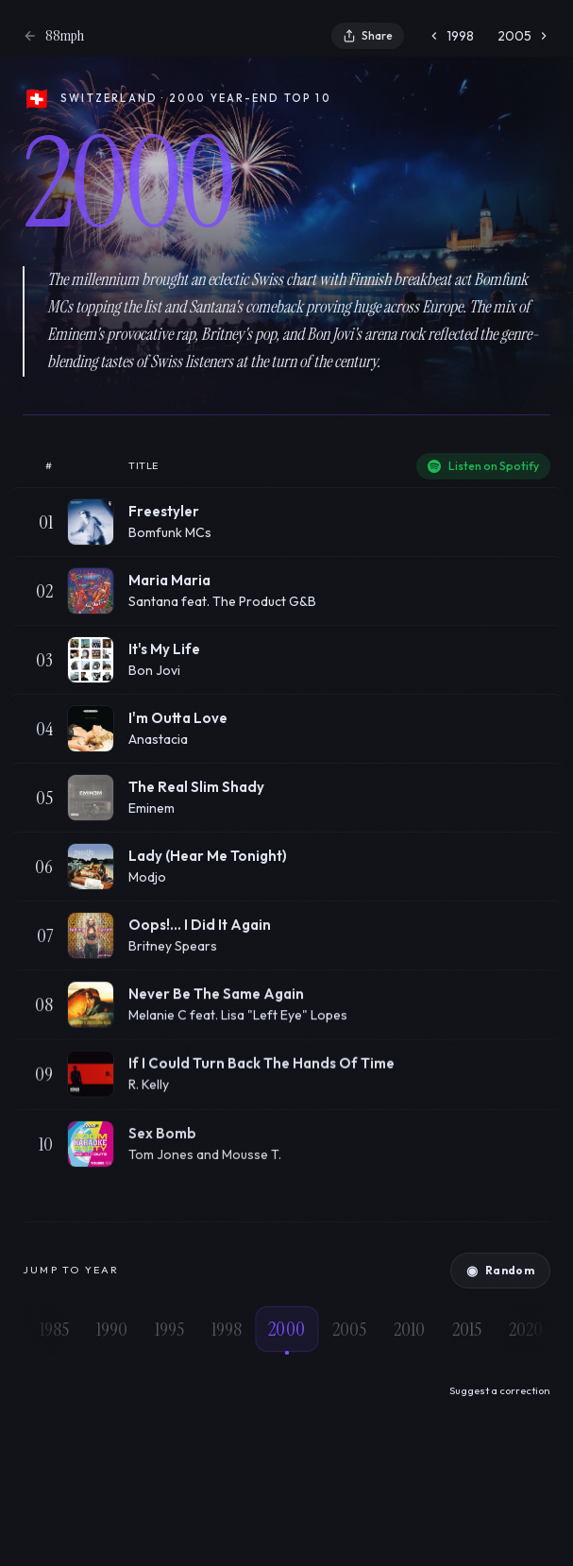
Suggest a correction (499, 1390)
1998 (451, 35)
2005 (523, 35)
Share (368, 35)
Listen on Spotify (483, 466)
